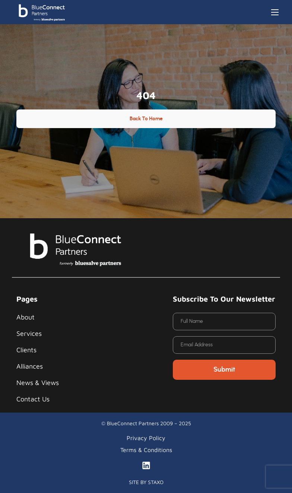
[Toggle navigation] (275, 12)
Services (29, 333)
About (25, 317)
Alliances (29, 366)
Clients (26, 350)
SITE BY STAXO (146, 482)
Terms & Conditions (146, 449)
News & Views (37, 383)
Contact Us (33, 399)
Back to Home (146, 118)
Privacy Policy (146, 438)
